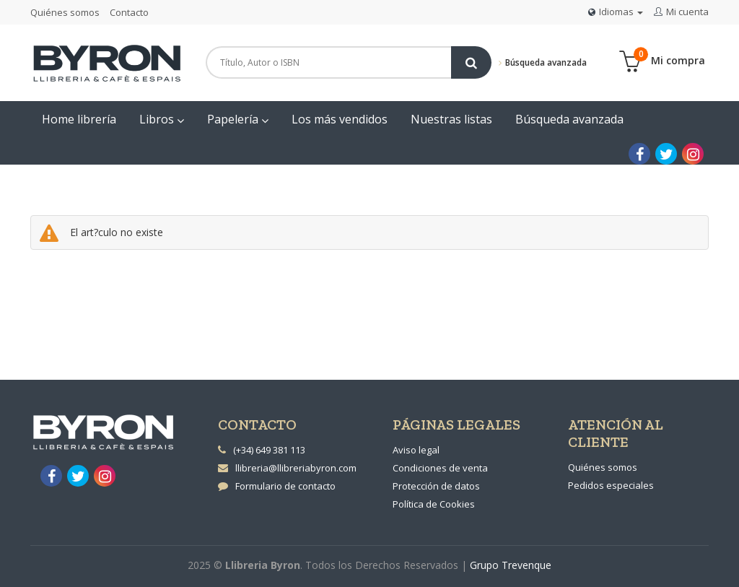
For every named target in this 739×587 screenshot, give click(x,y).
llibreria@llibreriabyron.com (287, 467)
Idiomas (615, 11)
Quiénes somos (65, 12)
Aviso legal (416, 449)
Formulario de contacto (277, 485)
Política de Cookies (434, 503)
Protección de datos (436, 485)
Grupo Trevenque (510, 565)
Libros (161, 119)
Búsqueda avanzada (542, 62)
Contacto (129, 12)
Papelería (237, 119)
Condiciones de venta (440, 467)
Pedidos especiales (611, 485)
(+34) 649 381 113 (269, 449)
